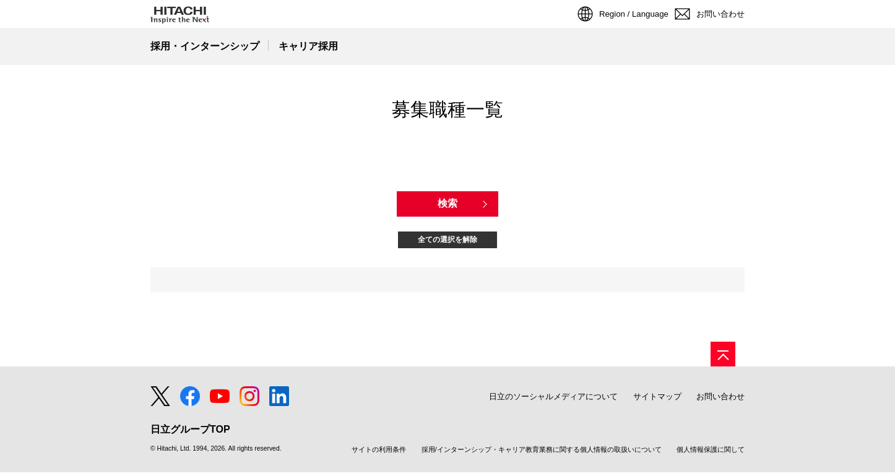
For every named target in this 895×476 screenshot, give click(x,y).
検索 (447, 203)
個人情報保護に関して (711, 453)
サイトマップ (657, 400)
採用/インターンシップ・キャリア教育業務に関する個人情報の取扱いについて (542, 453)
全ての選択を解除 (447, 240)
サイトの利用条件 (379, 453)
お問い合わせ (720, 400)
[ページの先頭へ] (723, 357)
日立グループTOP (190, 433)
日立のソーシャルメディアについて (553, 400)
